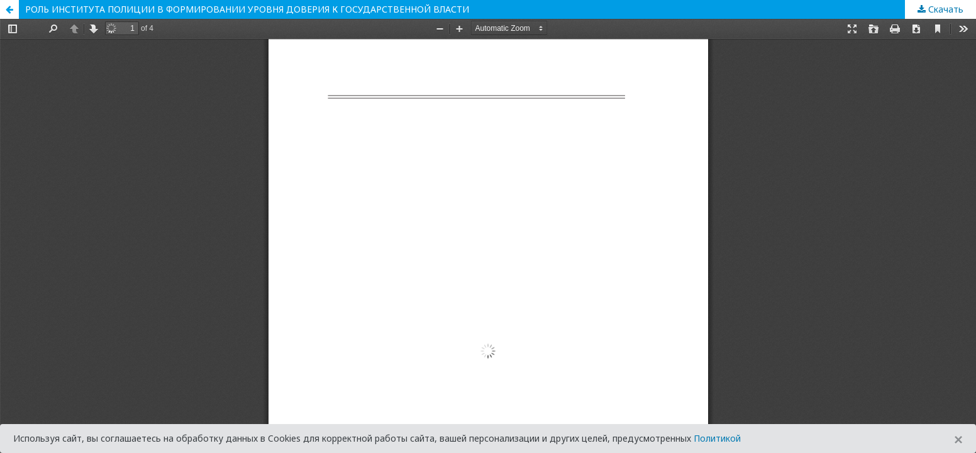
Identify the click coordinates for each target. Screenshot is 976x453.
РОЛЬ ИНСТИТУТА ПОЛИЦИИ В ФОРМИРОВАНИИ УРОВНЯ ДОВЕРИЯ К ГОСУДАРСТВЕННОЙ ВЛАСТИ (247, 9)
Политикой (717, 438)
